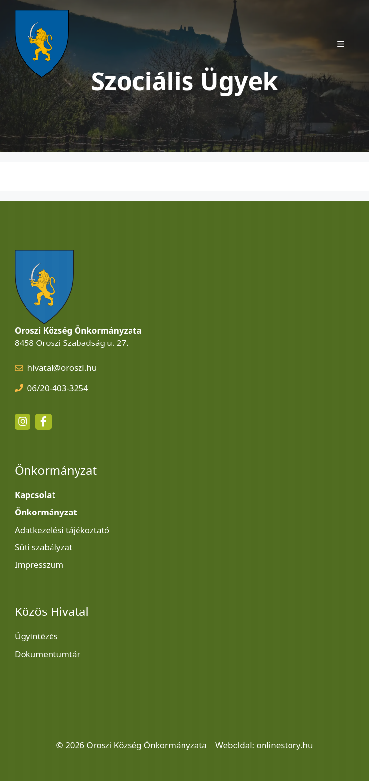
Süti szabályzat (43, 547)
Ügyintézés (36, 636)
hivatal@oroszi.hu (62, 367)
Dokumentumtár (47, 653)
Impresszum (39, 564)
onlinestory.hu (285, 745)
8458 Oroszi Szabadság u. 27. (72, 342)
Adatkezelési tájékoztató (62, 530)
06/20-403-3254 (57, 387)
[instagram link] (22, 421)
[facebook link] (43, 421)
